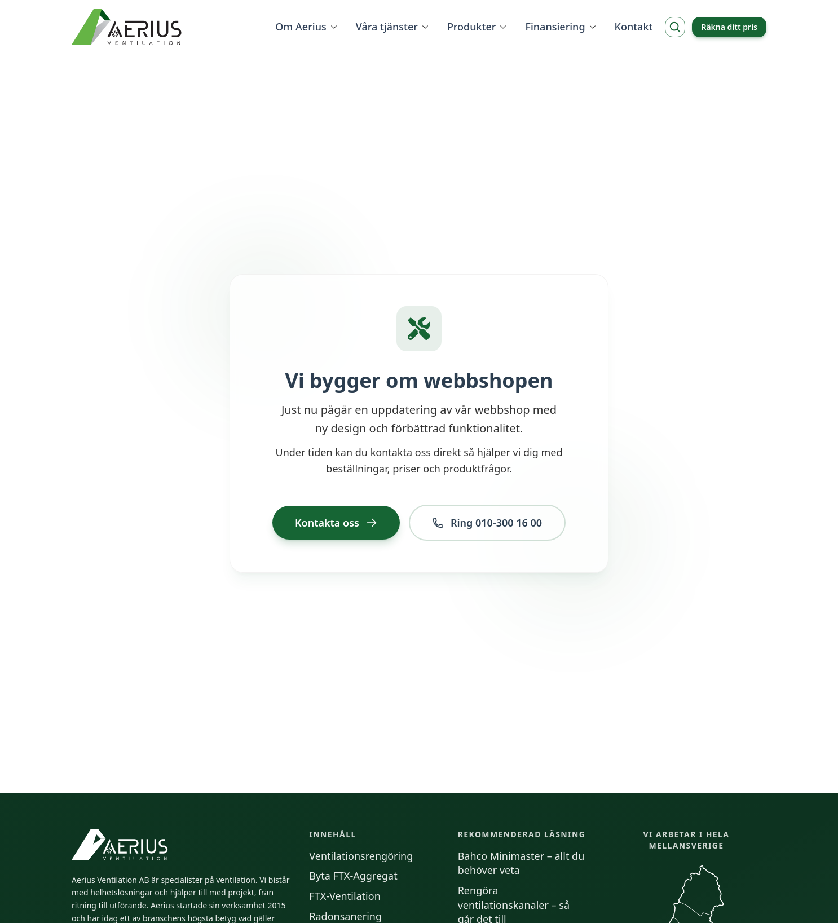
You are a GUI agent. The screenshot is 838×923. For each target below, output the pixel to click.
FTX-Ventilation (344, 896)
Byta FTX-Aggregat (353, 875)
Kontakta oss (336, 522)
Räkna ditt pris (729, 26)
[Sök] (675, 27)
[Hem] (128, 27)
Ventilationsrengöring (361, 856)
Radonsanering (345, 916)
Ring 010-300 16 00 (487, 522)
